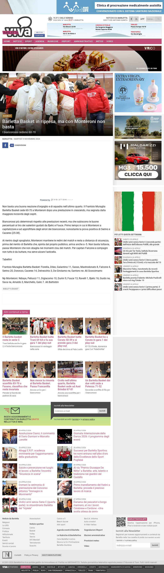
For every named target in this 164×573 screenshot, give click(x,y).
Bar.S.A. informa (91, 518)
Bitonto (61, 567)
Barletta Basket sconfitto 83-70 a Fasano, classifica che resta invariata (15, 385)
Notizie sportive (37, 524)
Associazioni (35, 518)
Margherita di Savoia (121, 567)
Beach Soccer (62, 521)
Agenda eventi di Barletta (68, 530)
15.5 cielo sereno (66, 19)
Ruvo (43, 571)
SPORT (28, 41)
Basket (32, 531)
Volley (32, 534)
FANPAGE (39, 35)
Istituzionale (7, 534)
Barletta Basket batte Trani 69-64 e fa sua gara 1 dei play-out (42, 339)
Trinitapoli (100, 571)
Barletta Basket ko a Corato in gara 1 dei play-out (96, 339)
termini (75, 419)
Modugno (149, 567)
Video (86, 546)
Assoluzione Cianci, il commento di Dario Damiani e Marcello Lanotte (37, 436)
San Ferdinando (55, 571)
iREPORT (66, 41)
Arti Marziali (35, 539)
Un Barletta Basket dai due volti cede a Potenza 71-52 (97, 383)
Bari (43, 567)
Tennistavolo (35, 542)
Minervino (137, 567)
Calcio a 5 (61, 518)
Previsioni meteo (91, 540)
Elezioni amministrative (94, 535)
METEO (99, 41)
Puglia (36, 571)
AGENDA (40, 41)
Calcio (32, 528)
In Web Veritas (90, 524)
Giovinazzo (103, 567)
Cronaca (6, 528)
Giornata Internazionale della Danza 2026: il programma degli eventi (91, 436)
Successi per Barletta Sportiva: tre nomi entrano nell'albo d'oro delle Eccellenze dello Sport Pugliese (91, 455)
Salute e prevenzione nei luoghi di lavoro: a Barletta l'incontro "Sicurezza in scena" (36, 470)
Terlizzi (81, 571)
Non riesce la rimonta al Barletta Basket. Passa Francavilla (42, 383)
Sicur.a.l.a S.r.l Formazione (68, 542)
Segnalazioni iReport (93, 530)
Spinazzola (70, 571)
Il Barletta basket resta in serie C (12, 338)
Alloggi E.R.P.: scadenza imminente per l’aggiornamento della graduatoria (36, 453)
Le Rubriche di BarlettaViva (69, 535)
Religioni (6, 522)
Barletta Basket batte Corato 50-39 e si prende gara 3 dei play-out (69, 341)
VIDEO (110, 41)
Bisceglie (51, 567)
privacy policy (89, 419)
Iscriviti (102, 411)
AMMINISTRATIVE (83, 41)
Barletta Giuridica (64, 545)
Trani (90, 571)
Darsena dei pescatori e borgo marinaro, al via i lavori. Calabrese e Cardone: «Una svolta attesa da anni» (90, 507)
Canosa (71, 567)
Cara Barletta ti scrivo (66, 539)
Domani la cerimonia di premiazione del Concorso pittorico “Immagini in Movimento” (33, 489)
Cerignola (82, 567)
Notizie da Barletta (10, 518)
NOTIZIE (17, 41)
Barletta (25, 567)
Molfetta (25, 571)
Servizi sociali (8, 543)
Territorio (6, 537)
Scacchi (33, 545)
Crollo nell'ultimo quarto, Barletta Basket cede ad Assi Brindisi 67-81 (69, 385)
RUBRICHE (53, 41)
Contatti (17, 555)
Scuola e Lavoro (9, 546)
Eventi (5, 540)
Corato (92, 567)
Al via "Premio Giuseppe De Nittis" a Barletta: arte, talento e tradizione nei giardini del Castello (91, 472)
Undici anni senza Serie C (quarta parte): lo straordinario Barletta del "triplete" (37, 505)
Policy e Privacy (31, 555)
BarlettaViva (17, 25)
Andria (35, 567)
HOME (7, 41)
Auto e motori (90, 521)
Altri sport (61, 524)
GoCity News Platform (51, 555)
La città (5, 525)
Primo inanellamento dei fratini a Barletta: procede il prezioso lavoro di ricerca (92, 488)
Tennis (32, 537)
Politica (5, 531)
